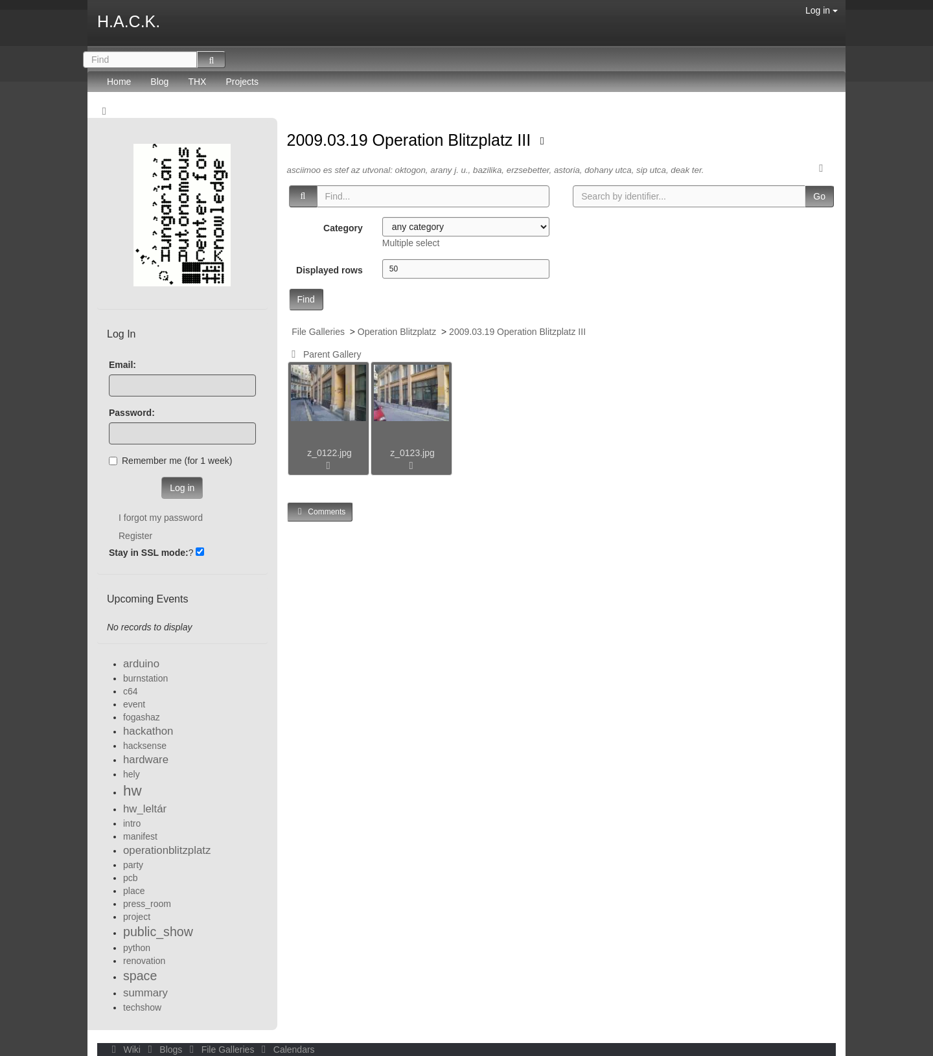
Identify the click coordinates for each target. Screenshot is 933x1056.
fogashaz (141, 717)
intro (132, 823)
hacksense (145, 745)
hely (131, 774)
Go (819, 196)
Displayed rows (329, 270)
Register (135, 536)
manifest (140, 836)
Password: (132, 412)
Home (119, 81)
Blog (159, 81)
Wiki (125, 1049)
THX (197, 81)
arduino (141, 664)
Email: (122, 365)
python (136, 948)
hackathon (148, 731)
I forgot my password (161, 517)
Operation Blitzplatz (397, 332)
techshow (142, 1007)
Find (306, 299)
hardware (145, 759)
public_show (158, 931)
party (133, 865)
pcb (130, 878)
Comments (320, 511)
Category (343, 228)
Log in (821, 10)
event (134, 704)
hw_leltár (145, 809)
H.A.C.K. (128, 21)
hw (132, 791)
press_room (147, 904)
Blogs (164, 1049)
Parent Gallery (324, 354)
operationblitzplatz (167, 850)
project (136, 917)
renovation (144, 961)
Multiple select (411, 243)
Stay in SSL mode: (149, 552)
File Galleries (318, 332)
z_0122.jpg (329, 453)
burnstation (145, 678)
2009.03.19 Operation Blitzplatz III (411, 140)
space (140, 976)
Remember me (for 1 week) (170, 460)
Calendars (285, 1049)
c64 (130, 691)
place (133, 891)
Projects (242, 81)
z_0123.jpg (412, 453)
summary (145, 993)
